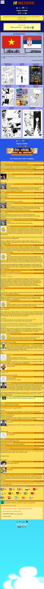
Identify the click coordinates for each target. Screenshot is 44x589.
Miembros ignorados (7, 576)
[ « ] (23, 8)
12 (25, 87)
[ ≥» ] (23, 13)
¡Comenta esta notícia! (37, 120)
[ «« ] (17, 8)
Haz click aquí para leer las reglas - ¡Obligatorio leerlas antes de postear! (17, 568)
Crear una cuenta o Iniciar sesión (8, 565)
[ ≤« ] (20, 8)
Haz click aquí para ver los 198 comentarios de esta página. (14, 223)
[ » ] (19, 13)
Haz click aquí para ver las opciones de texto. (12, 571)
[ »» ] (26, 13)
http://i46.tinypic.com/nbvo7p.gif (27, 458)
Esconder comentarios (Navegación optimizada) (22, 214)
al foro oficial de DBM (18, 573)
